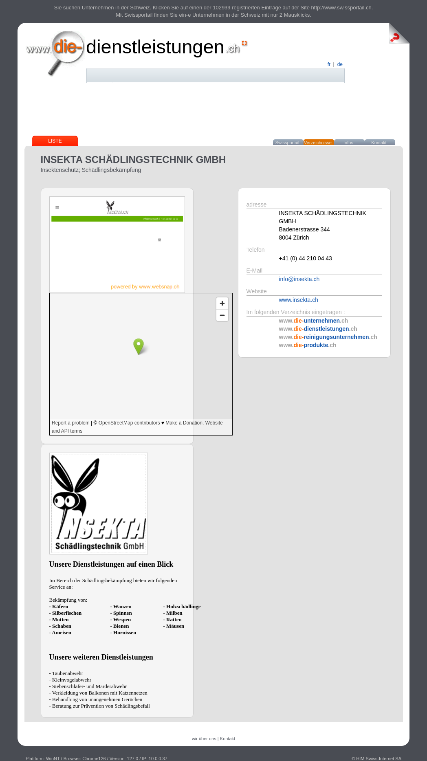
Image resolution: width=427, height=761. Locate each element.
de (340, 64)
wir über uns (204, 738)
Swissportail (287, 142)
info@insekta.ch (299, 279)
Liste (55, 141)
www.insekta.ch (298, 300)
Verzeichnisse (318, 142)
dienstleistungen (155, 46)
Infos (348, 142)
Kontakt (378, 142)
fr (329, 64)
